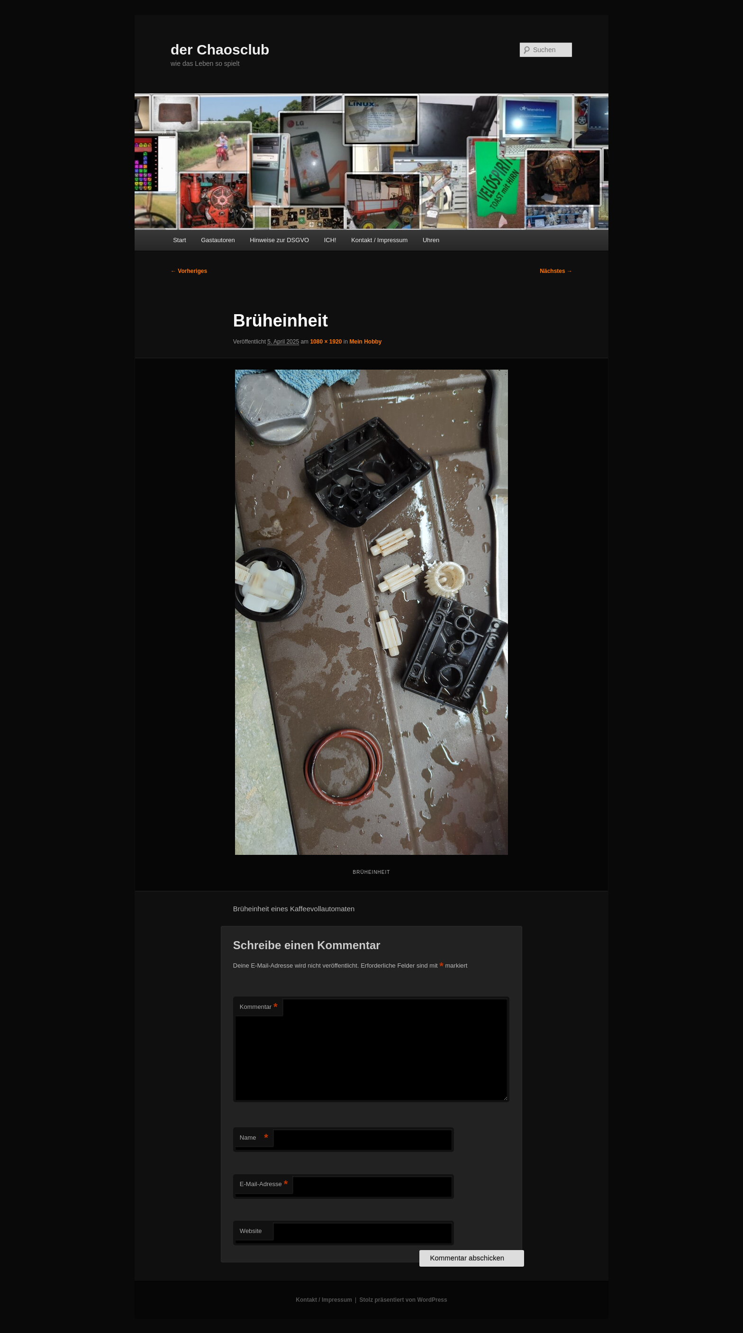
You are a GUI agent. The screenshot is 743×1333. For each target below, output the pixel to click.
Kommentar (259, 1007)
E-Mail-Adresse (264, 1184)
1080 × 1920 (326, 341)
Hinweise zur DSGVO (279, 240)
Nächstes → (556, 271)
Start (179, 240)
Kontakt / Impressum (379, 240)
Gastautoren (218, 240)
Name (254, 1138)
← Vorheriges (189, 271)
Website (251, 1230)
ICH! (330, 240)
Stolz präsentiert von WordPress (403, 1300)
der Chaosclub (220, 49)
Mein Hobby (366, 341)
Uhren (431, 240)
